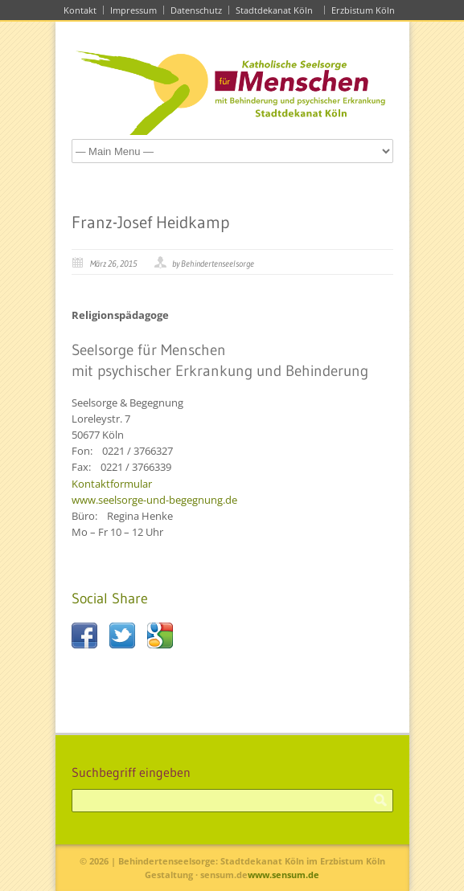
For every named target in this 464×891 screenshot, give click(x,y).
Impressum (133, 10)
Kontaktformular (112, 483)
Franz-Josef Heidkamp (150, 222)
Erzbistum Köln (365, 10)
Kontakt (80, 10)
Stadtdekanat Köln (277, 10)
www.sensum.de (283, 875)
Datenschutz (196, 10)
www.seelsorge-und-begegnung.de (154, 500)
